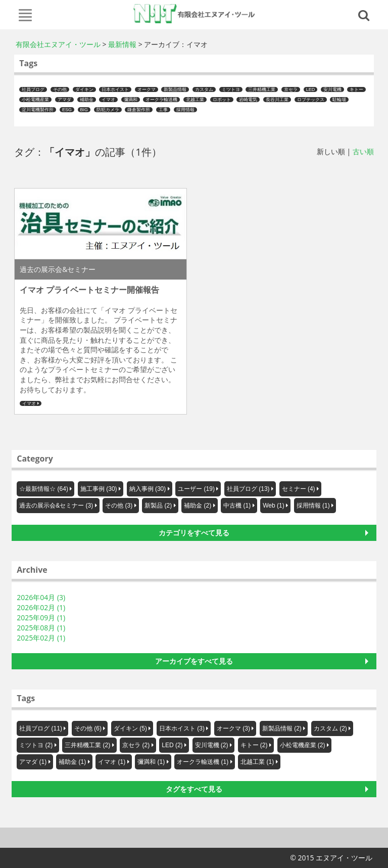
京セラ (291, 89)
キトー (356, 89)
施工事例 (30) (98, 488)
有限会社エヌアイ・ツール (58, 44)
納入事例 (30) (147, 488)
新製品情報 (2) (282, 728)
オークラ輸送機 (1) (202, 761)
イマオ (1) (111, 761)
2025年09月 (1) (41, 617)
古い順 (363, 151)
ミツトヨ (231, 89)
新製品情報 (175, 89)
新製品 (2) (158, 505)
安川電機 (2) (211, 745)
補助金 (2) (197, 505)
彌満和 (130, 99)
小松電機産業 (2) (302, 745)
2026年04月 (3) (41, 597)
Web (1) (273, 505)
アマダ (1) (32, 761)
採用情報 (185, 109)
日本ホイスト (115, 89)
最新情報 (122, 44)
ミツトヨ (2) (36, 745)
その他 (60, 89)
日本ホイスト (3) (182, 728)
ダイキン (84, 89)
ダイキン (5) (130, 728)
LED (310, 89)
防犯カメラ (107, 109)
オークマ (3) (233, 728)
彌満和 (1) (151, 761)
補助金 (86, 99)
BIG (84, 109)
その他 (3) (118, 505)
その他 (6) (88, 728)
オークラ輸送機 (161, 99)
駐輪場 (339, 99)
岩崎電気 (248, 99)
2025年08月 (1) (41, 627)
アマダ (64, 99)
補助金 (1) (72, 761)
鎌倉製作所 (138, 109)
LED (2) (172, 745)
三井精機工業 (261, 89)
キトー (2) (254, 745)
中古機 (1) (237, 505)
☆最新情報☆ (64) (43, 488)
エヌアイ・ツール (194, 14)
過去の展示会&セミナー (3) (56, 505)
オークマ (146, 89)
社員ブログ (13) (248, 488)
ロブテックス (310, 99)
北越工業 (195, 99)
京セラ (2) (136, 745)
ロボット (222, 99)
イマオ (108, 99)
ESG (67, 109)
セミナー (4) (298, 488)
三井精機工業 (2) (87, 745)
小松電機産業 (35, 99)
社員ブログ (33, 89)
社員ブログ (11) (40, 728)
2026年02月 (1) (41, 607)
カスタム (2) (330, 728)
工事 (163, 109)
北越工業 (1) (257, 761)
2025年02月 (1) (41, 638)
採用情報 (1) (313, 505)
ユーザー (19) (196, 488)
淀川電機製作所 (38, 109)
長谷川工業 (277, 99)
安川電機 (332, 89)
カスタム (204, 89)
